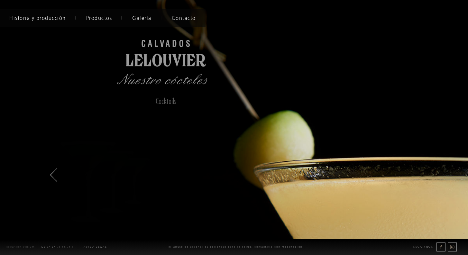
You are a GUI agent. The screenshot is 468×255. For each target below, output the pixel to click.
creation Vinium (20, 246)
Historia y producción (37, 18)
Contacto (183, 18)
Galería (141, 18)
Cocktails (166, 101)
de (43, 246)
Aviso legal (95, 246)
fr (64, 246)
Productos (98, 18)
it (74, 246)
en (54, 246)
